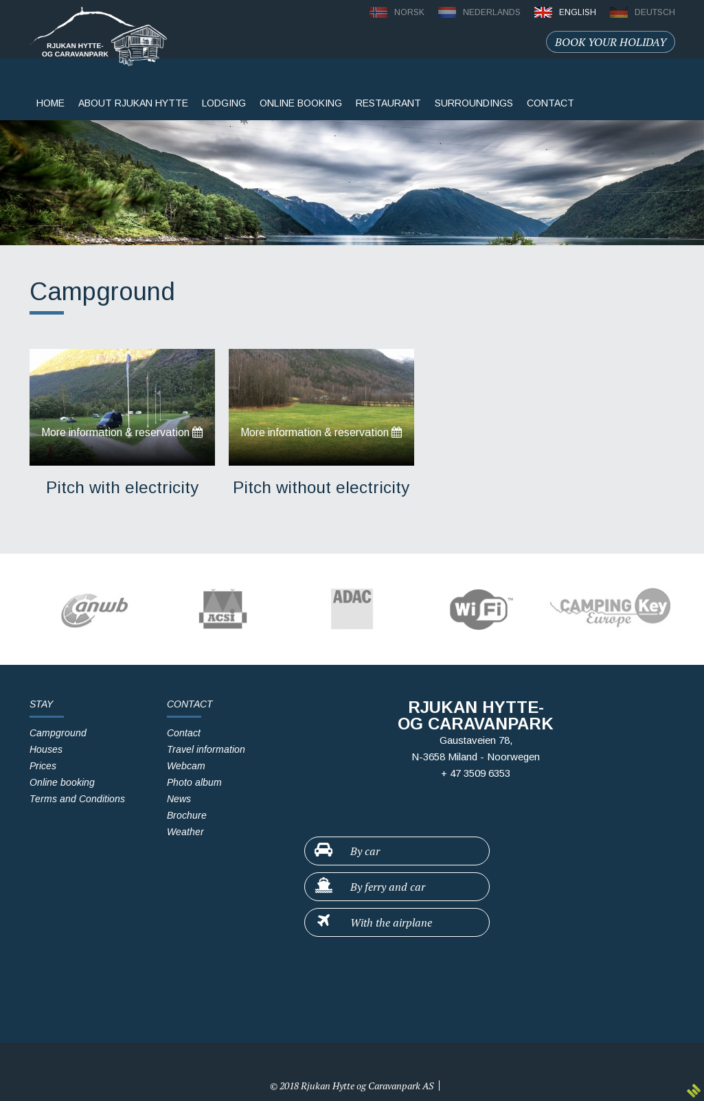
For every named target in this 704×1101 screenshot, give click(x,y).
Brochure (187, 815)
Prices (43, 765)
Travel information (206, 749)
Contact (184, 732)
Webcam (186, 765)
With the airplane (372, 921)
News (179, 798)
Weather (185, 831)
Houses (46, 749)
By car (346, 850)
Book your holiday (610, 41)
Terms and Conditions (77, 798)
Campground (58, 732)
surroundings (474, 103)
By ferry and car (369, 886)
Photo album (194, 782)
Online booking (301, 103)
